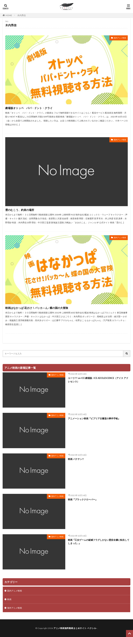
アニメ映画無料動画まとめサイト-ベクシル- (75, 628)
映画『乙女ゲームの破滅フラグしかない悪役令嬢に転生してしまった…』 (98, 541)
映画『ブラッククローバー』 (82, 499)
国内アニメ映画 (120, 38)
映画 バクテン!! (76, 459)
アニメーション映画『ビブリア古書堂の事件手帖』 (94, 418)
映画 (9, 599)
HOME (9, 15)
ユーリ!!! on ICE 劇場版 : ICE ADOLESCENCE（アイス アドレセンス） (98, 380)
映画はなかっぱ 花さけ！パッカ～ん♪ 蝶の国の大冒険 (36, 307)
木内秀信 (21, 15)
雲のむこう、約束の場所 (19, 209)
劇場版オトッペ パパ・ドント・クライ (28, 108)
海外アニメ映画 (14, 608)
